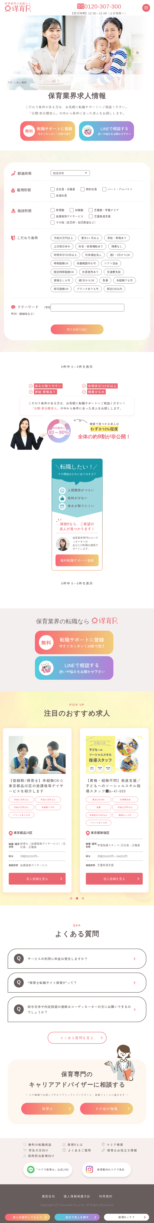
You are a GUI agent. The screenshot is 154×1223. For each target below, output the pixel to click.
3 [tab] (83, 898)
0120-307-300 (103, 6)
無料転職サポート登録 (77, 560)
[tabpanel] (38, 811)
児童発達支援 (102, 216)
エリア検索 (115, 1144)
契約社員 (91, 189)
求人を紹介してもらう (27, 1217)
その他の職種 (106, 1108)
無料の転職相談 (40, 1144)
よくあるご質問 (79, 1150)
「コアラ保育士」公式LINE (52, 1169)
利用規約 (105, 1196)
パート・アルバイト (120, 189)
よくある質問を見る (77, 1037)
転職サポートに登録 (82, 642)
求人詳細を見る (39, 878)
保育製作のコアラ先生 (111, 1169)
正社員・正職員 (65, 189)
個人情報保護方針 (77, 1196)
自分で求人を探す (77, 1217)
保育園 (60, 210)
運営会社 (48, 1196)
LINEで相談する (82, 667)
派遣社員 (61, 195)
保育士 (47, 1108)
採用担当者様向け (41, 1156)
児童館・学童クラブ (106, 210)
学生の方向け (39, 1150)
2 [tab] (77, 898)
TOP (10, 82)
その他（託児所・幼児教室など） (76, 222)
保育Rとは (75, 1144)
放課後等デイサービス (69, 216)
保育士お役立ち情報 (122, 1150)
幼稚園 (79, 210)
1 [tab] (71, 898)
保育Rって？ (126, 1217)
